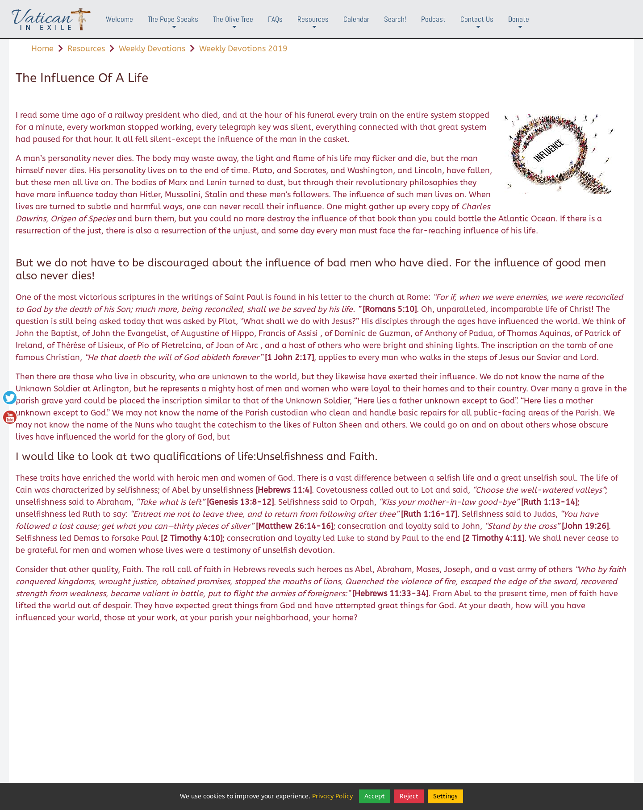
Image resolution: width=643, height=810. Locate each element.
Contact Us (476, 26)
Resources (313, 26)
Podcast (433, 19)
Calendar (356, 19)
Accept (374, 796)
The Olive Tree (233, 26)
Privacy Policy (332, 796)
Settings (445, 796)
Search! (395, 19)
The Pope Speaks (173, 26)
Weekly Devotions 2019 (243, 49)
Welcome (119, 19)
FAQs (275, 19)
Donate (518, 26)
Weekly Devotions (152, 49)
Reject (409, 796)
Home (42, 49)
